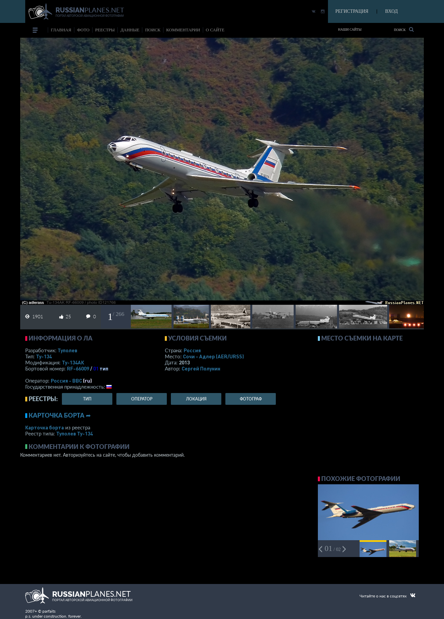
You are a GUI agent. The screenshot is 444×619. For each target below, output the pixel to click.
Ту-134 (44, 356)
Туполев (67, 350)
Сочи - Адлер (213, 356)
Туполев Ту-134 (74, 433)
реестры (105, 29)
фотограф (251, 398)
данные (129, 29)
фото (83, 29)
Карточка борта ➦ (60, 415)
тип (104, 368)
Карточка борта (44, 427)
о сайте (215, 29)
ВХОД (391, 11)
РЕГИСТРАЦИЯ (351, 11)
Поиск (404, 29)
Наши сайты (350, 29)
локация (196, 398)
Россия (192, 350)
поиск (152, 29)
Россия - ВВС (66, 381)
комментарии (183, 29)
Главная (61, 29)
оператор (141, 398)
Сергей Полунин (201, 368)
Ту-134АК (73, 362)
